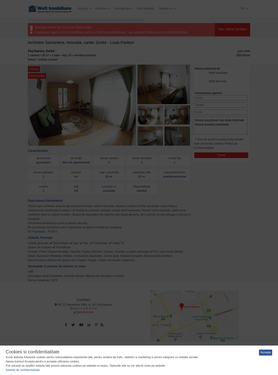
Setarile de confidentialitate (23, 369)
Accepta (265, 352)
